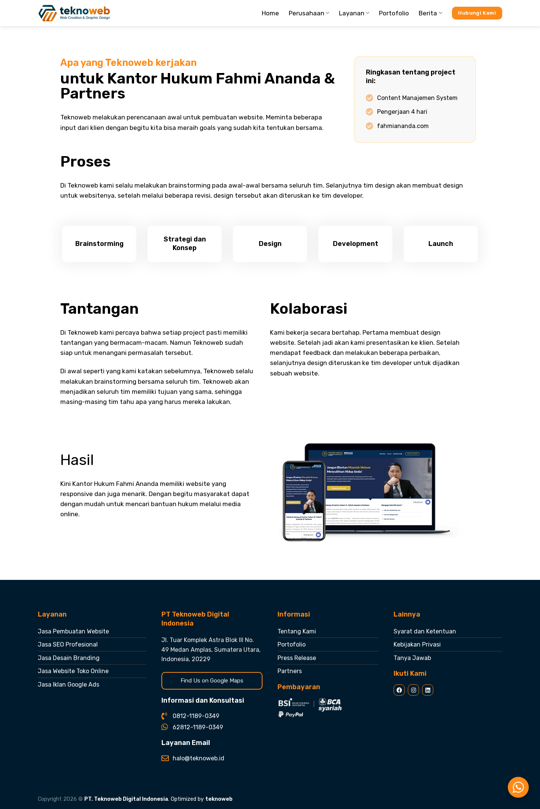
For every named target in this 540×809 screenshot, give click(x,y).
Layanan (354, 13)
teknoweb (219, 799)
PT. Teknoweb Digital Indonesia (126, 799)
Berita (430, 13)
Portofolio (394, 13)
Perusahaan (309, 13)
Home (270, 13)
